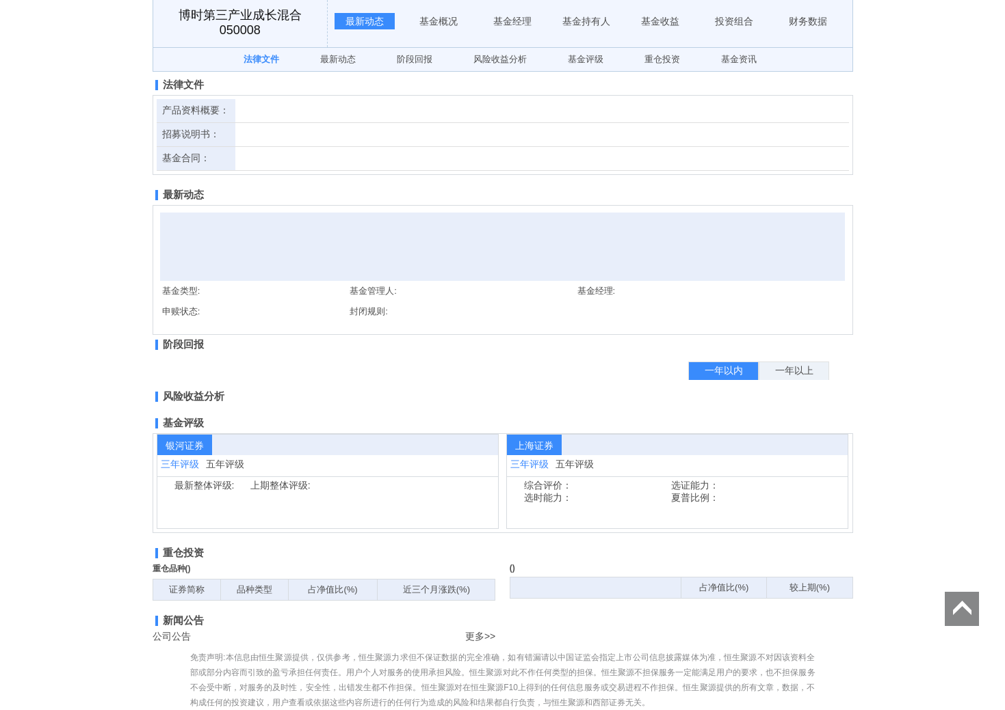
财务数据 (808, 21)
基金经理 (512, 21)
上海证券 (534, 445)
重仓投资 (662, 59)
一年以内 (724, 370)
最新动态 (364, 21)
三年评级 (180, 464)
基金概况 (438, 21)
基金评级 (585, 59)
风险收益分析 (500, 59)
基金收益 (660, 21)
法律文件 (261, 59)
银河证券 (185, 445)
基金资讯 (739, 59)
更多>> (480, 636)
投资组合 (734, 21)
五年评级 (225, 464)
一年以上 (794, 370)
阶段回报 (414, 59)
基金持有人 (586, 21)
